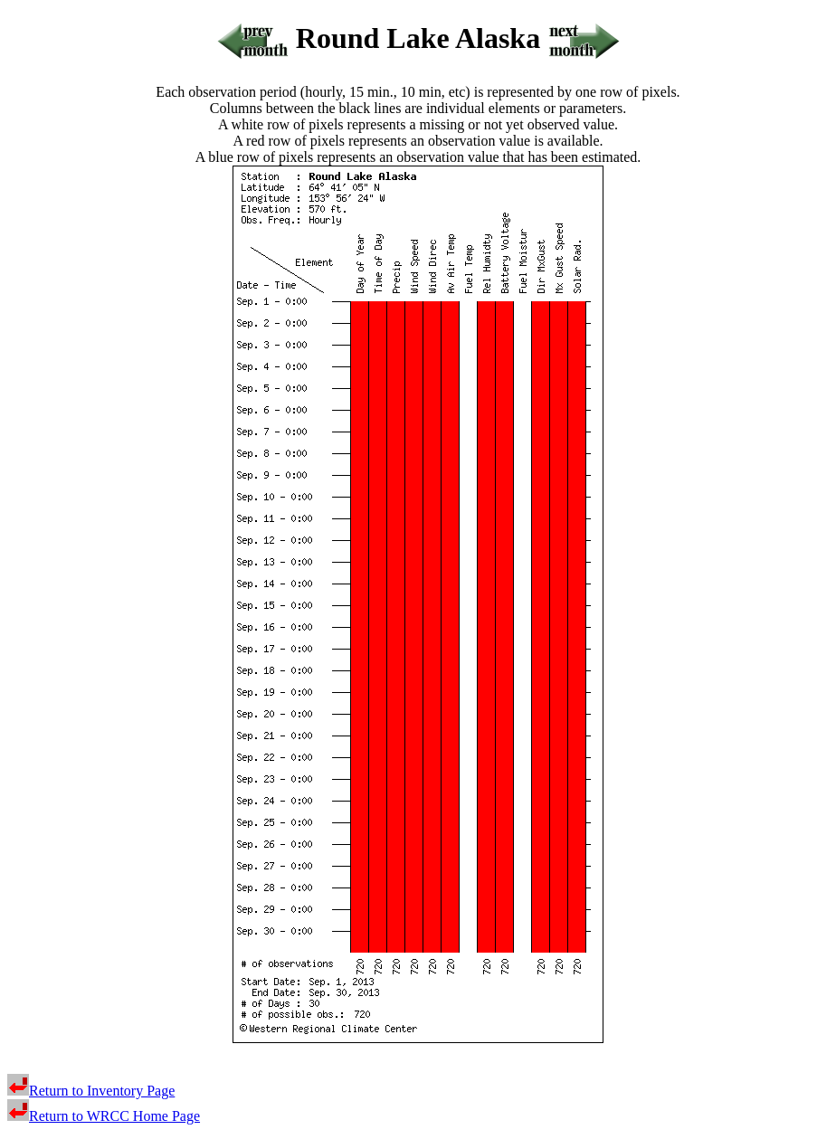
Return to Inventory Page (91, 1090)
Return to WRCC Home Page (103, 1116)
